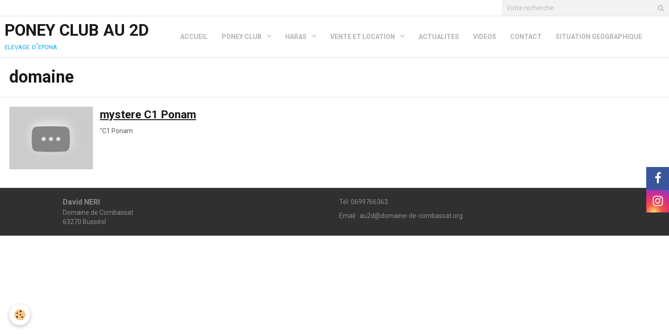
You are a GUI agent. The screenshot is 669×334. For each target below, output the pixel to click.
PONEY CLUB (242, 36)
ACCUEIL (194, 36)
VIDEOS (484, 36)
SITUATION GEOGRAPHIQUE (599, 36)
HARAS (296, 36)
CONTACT (526, 36)
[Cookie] (19, 314)
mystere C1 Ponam (148, 114)
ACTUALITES (439, 36)
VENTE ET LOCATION (363, 36)
